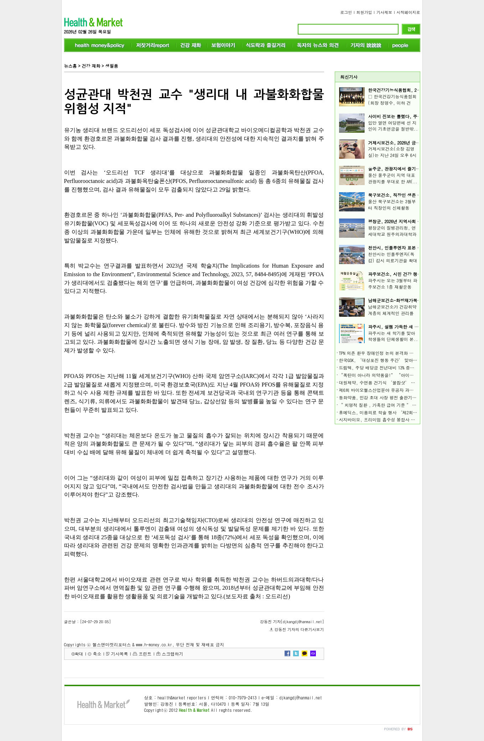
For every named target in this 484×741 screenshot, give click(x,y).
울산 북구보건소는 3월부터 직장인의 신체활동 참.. (392, 207)
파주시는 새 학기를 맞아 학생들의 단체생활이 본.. (393, 336)
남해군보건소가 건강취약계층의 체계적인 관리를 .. (392, 313)
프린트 (145, 654)
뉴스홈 (70, 66)
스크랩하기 (172, 654)
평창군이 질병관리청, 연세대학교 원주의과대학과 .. (392, 234)
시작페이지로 (408, 12)
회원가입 (364, 12)
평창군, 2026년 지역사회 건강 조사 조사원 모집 (414, 221)
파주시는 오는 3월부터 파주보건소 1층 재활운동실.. (392, 286)
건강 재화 (91, 66)
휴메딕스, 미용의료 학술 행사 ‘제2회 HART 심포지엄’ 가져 (397, 412)
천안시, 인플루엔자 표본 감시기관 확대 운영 (411, 248)
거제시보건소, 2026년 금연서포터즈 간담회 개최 (415, 143)
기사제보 (384, 12)
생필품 (111, 66)
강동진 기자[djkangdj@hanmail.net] (292, 621)
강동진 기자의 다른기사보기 (299, 629)
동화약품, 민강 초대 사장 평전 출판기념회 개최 (385, 397)
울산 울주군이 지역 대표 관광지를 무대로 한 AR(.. (392, 178)
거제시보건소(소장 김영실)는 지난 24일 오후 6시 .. (392, 155)
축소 (97, 654)
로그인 (346, 12)
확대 (79, 654)
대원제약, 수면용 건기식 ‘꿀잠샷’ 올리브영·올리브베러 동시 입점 (406, 382)
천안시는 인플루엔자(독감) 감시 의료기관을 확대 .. (392, 260)
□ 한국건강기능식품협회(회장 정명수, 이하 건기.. (392, 102)
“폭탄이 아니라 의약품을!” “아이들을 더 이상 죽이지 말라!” (401, 375)
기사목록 (119, 654)
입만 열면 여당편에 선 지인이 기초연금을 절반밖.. (393, 126)
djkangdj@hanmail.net (300, 697)
